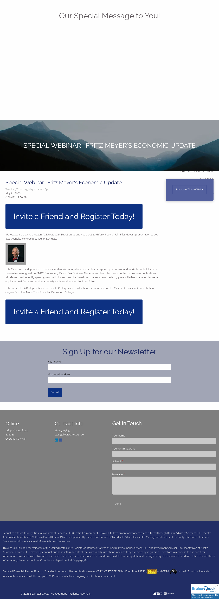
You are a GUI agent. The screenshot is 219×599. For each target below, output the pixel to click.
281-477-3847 (62, 430)
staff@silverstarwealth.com (70, 434)
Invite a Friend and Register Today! (74, 216)
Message (130, 474)
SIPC (109, 533)
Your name (67, 361)
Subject (129, 461)
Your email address (71, 374)
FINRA (101, 533)
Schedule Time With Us (189, 189)
